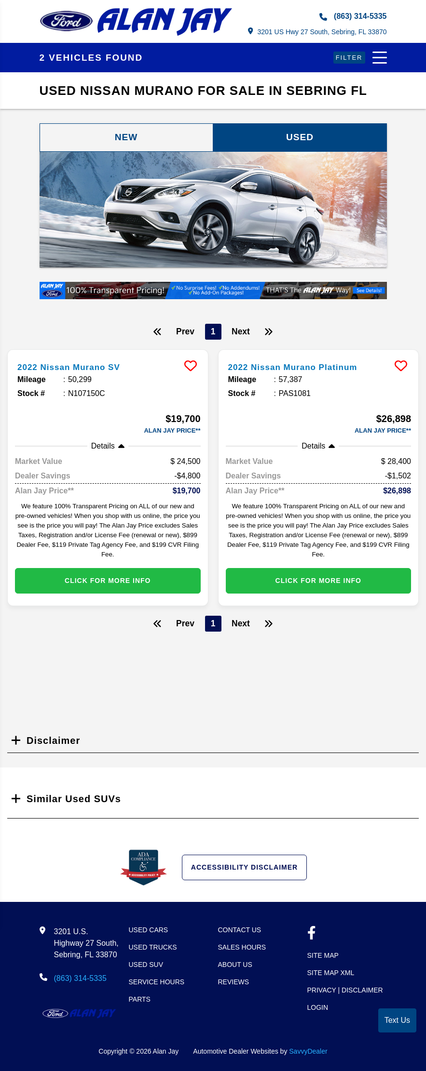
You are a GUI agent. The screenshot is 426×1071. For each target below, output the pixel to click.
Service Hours (157, 982)
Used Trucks (153, 948)
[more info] (108, 352)
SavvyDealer (308, 1052)
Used (300, 137)
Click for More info (108, 581)
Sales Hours (242, 948)
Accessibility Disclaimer (244, 868)
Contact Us (239, 930)
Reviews (233, 982)
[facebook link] (311, 934)
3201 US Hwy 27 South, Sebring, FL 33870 (316, 31)
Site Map (323, 956)
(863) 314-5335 (353, 16)
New (126, 137)
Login (318, 1008)
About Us (235, 965)
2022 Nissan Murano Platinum (303, 367)
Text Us (397, 1020)
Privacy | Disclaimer (345, 990)
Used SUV (146, 965)
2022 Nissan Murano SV (77, 367)
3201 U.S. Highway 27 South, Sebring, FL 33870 (86, 943)
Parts (140, 1000)
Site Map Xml (331, 973)
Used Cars (148, 930)
